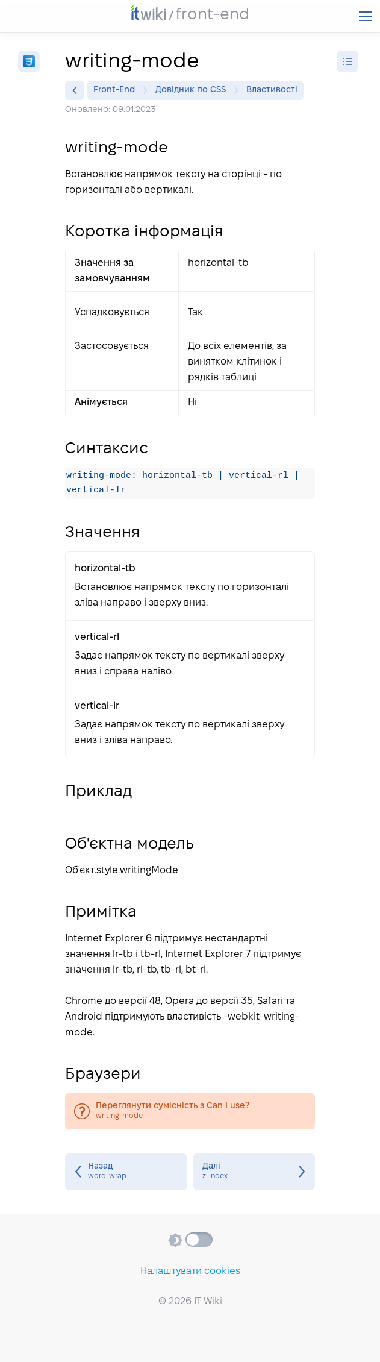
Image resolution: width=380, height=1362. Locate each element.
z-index (254, 1172)
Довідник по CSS (193, 90)
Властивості (271, 90)
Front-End (117, 90)
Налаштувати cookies (190, 1271)
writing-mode (190, 1112)
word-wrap (126, 1172)
